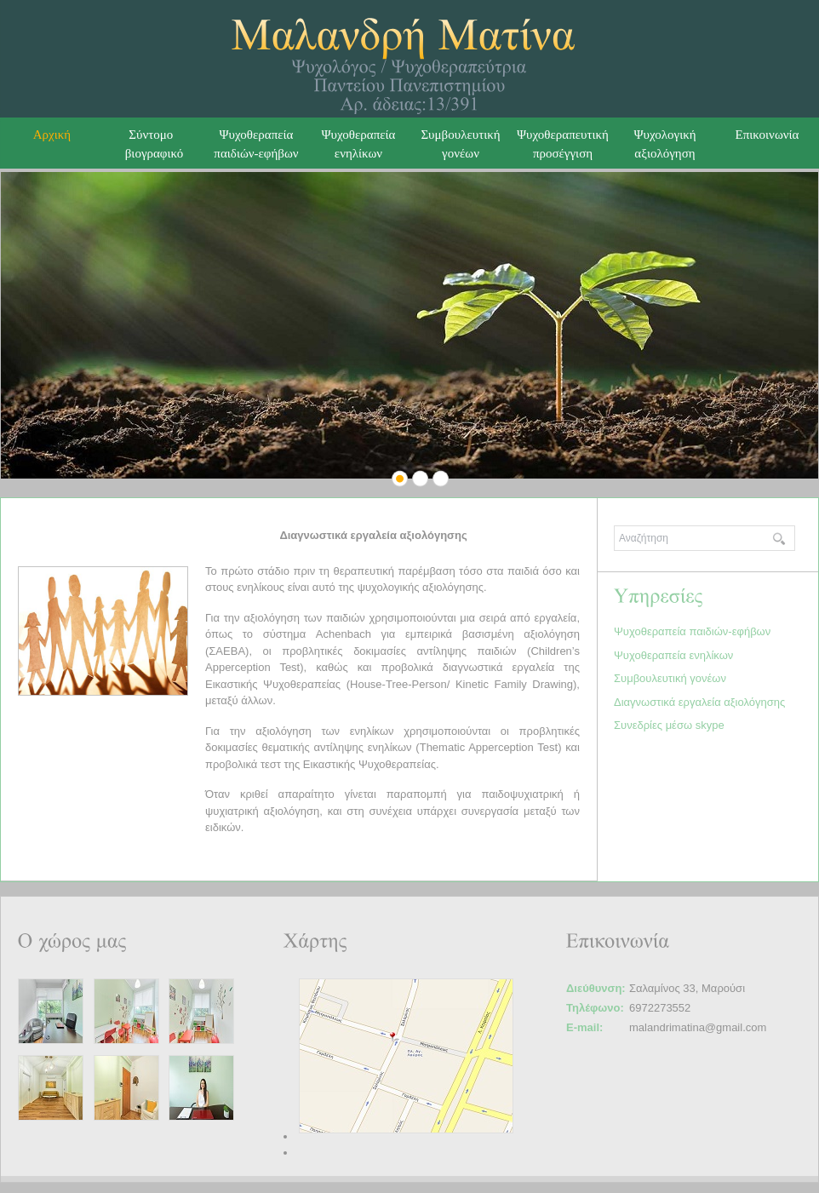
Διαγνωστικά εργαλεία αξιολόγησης (699, 702)
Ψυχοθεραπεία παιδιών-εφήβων (692, 631)
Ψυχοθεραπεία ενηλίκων (359, 144)
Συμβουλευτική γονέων (670, 678)
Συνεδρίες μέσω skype (669, 725)
